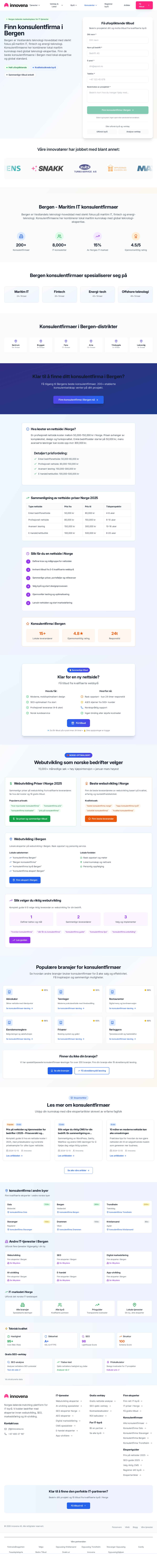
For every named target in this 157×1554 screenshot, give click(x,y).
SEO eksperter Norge (68, 1411)
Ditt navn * (91, 34)
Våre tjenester (147, 1527)
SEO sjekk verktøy (100, 1406)
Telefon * (91, 74)
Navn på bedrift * (94, 47)
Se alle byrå (97, 1433)
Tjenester (34, 5)
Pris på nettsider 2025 (136, 1455)
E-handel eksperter (67, 1430)
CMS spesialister (66, 1425)
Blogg (135, 1527)
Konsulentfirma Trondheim (137, 1443)
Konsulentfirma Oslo (134, 1428)
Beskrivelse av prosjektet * (98, 87)
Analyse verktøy (134, 131)
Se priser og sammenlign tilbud (29, 818)
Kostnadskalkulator (101, 1411)
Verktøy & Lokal (56, 5)
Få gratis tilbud (132, 1411)
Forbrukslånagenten (15, 1547)
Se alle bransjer (60, 1070)
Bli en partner (98, 1428)
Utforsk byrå (102, 131)
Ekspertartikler (132, 1475)
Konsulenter (90, 5)
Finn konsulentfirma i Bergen (118, 110)
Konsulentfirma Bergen (136, 1438)
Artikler (127, 5)
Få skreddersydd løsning (92, 1070)
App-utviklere (64, 1435)
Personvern (117, 1527)
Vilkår (127, 1527)
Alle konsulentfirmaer (135, 1423)
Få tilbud (144, 5)
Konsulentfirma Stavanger (137, 1433)
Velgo (41, 1547)
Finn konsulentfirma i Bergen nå (78, 399)
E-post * (90, 60)
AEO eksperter (65, 1415)
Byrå (74, 5)
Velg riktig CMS (132, 1465)
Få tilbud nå (78, 1505)
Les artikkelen (14, 1155)
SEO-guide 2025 (133, 1460)
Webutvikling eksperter (69, 1401)
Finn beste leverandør (101, 818)
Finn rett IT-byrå (132, 1401)
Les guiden (19, 940)
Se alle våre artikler (78, 1170)
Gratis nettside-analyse (103, 1401)
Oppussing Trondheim (91, 1547)
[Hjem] (16, 5)
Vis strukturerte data (14, 1379)
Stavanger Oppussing (116, 1547)
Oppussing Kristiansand (66, 1547)
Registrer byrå (108, 5)
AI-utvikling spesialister (69, 1406)
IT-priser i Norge (133, 1406)
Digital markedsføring (68, 1420)
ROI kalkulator (98, 1415)
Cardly (141, 1547)
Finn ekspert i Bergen (24, 880)
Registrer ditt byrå (134, 1470)
